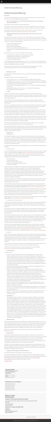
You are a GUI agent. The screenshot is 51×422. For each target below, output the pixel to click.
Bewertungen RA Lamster (10, 383)
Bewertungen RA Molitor (9, 387)
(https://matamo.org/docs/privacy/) (10, 248)
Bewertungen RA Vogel (9, 388)
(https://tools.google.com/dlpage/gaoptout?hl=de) (35, 186)
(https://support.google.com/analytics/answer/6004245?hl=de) (22, 198)
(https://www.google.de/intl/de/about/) (30, 152)
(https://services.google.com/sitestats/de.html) (37, 230)
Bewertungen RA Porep (9, 386)
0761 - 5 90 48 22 (11, 375)
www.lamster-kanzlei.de (8, 19)
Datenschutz (33, 417)
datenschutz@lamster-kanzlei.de (25, 31)
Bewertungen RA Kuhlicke (10, 384)
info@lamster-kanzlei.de (16, 28)
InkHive (19, 420)
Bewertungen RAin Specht (10, 389)
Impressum (28, 417)
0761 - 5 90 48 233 (11, 376)
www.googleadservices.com (25, 228)
